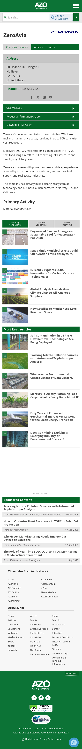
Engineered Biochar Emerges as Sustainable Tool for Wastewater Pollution (52, 234)
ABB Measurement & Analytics (25, 560)
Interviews (35, 624)
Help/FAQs (35, 645)
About (55, 616)
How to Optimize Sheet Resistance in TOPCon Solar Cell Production (41, 522)
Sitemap (56, 649)
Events (33, 620)
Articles (12, 620)
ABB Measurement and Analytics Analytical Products (36, 514)
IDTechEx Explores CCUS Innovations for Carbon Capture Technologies (52, 273)
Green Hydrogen (39, 628)
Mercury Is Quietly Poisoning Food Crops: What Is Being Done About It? (54, 395)
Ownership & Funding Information (59, 661)
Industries (35, 637)
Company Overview (17, 47)
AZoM (11, 579)
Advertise (57, 633)
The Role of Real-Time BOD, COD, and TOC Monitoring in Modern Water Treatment (40, 553)
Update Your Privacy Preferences (41, 739)
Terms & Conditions (63, 637)
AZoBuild (13, 596)
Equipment (14, 628)
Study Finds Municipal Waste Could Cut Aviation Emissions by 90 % (54, 252)
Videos (33, 616)
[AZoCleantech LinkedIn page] (34, 697)
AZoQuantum (48, 583)
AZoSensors (47, 579)
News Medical (48, 592)
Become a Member (40, 654)
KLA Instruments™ (19, 529)
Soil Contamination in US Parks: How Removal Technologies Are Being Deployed (52, 339)
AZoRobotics (14, 588)
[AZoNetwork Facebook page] (41, 697)
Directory (13, 624)
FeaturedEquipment (41, 223)
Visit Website (14, 108)
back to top (72, 673)
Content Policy (59, 653)
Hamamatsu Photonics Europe (25, 545)
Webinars (13, 633)
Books (11, 641)
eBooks (11, 645)
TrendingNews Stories (15, 223)
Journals (12, 650)
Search (56, 620)
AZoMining (14, 600)
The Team (35, 650)
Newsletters (58, 624)
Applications (37, 633)
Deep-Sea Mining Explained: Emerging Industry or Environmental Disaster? (49, 436)
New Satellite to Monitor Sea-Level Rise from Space (53, 310)
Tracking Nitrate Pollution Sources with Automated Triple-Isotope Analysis (54, 358)
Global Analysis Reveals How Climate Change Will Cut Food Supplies (50, 292)
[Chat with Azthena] (74, 742)
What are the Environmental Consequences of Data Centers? (51, 375)
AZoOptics (13, 592)
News (11, 616)
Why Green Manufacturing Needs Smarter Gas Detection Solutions (35, 538)
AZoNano (13, 583)
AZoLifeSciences (50, 596)
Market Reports (16, 637)
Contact (56, 628)
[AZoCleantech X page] (48, 697)
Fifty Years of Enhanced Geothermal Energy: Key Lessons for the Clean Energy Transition (52, 416)
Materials (35, 641)
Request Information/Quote (24, 116)
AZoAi (44, 588)
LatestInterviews (67, 223)
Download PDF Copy (19, 124)
